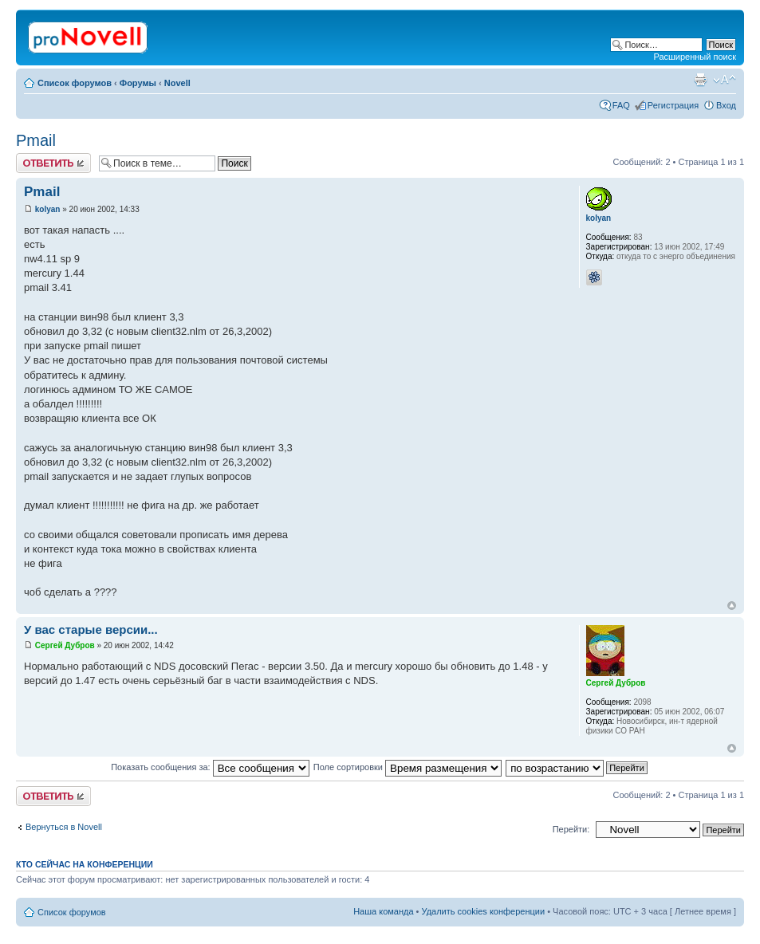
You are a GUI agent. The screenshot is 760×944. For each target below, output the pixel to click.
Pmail (36, 140)
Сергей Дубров (65, 645)
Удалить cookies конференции (483, 911)
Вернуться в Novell (64, 827)
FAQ (621, 105)
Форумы (138, 83)
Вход (726, 105)
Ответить (53, 163)
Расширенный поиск (694, 56)
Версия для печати (700, 80)
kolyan (48, 209)
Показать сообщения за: (210, 767)
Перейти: (571, 829)
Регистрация (673, 105)
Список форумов (74, 83)
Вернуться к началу (731, 605)
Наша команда (383, 911)
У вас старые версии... (91, 629)
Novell (177, 83)
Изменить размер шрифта (724, 80)
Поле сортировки (407, 767)
